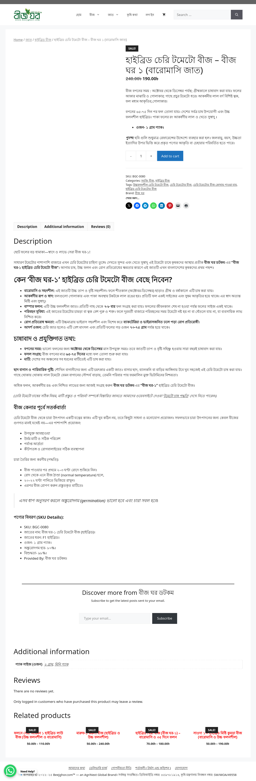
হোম (78, 15)
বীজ (96, 15)
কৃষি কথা (132, 15)
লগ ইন (150, 15)
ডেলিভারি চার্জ (98, 768)
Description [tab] (27, 226)
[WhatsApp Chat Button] (10, 771)
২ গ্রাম (48, 664)
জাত (115, 15)
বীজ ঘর (139, 193)
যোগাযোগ (181, 768)
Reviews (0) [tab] (100, 226)
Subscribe (164, 618)
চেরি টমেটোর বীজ (181, 185)
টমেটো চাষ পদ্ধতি (176, 395)
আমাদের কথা (76, 768)
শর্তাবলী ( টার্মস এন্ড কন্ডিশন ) (153, 768)
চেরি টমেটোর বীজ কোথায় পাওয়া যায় (215, 185)
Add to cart (170, 156)
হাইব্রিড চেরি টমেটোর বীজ (141, 189)
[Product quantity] (141, 156)
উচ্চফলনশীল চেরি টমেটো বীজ (151, 185)
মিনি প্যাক (61, 664)
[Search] (237, 15)
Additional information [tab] (64, 226)
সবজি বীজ (147, 181)
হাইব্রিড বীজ (43, 39)
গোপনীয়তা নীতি (121, 768)
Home (18, 39)
